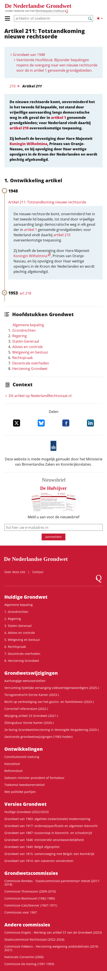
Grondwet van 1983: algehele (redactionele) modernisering (47, 819)
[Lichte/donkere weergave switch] (100, 18)
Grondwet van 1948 (29, 54)
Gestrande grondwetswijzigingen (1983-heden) (38, 737)
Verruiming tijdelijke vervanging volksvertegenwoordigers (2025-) (51, 688)
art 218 (25, 293)
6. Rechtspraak (15, 647)
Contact (37, 572)
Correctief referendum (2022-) (26, 709)
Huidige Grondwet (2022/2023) (26, 812)
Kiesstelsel (12, 764)
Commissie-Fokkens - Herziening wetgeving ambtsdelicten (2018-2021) (51, 948)
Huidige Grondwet (26, 597)
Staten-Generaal (25, 341)
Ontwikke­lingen (23, 749)
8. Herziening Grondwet (21, 661)
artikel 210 (19, 128)
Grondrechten (24, 330)
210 (12, 86)
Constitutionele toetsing (21, 757)
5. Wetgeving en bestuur (22, 640)
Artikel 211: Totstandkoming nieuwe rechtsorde (47, 202)
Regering (19, 335)
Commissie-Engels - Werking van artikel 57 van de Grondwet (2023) (53, 932)
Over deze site (14, 572)
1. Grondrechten (16, 612)
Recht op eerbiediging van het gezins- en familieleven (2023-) (49, 702)
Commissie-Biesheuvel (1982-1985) (29, 898)
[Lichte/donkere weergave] (100, 18)
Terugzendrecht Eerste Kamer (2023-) (31, 695)
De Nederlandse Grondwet (38, 6)
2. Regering (12, 619)
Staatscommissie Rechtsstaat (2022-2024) (34, 939)
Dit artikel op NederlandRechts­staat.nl (40, 395)
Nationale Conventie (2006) (24, 957)
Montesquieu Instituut (50, 11)
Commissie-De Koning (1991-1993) (29, 964)
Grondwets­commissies (31, 873)
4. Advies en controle (19, 633)
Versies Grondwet (25, 804)
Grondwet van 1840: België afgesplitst (31, 847)
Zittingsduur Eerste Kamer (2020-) (29, 723)
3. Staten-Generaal (18, 626)
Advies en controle (27, 346)
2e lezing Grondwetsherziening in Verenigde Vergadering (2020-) (51, 730)
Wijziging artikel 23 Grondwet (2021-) (31, 716)
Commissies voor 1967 (20, 912)
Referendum (13, 771)
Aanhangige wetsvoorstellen (25, 681)
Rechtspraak (22, 357)
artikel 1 (58, 117)
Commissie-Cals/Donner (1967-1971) (30, 905)
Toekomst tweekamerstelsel (24, 785)
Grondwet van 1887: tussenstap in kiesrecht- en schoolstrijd (48, 833)
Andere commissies (27, 924)
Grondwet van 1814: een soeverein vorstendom (38, 861)
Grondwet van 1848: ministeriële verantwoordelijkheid (44, 840)
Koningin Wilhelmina (28, 143)
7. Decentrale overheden (22, 654)
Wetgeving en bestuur (30, 352)
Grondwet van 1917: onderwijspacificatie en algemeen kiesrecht (51, 826)
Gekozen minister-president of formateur (34, 778)
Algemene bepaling (28, 325)
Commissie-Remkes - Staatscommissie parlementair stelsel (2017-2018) (52, 882)
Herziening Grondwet (30, 368)
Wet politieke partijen (20, 792)
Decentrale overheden (30, 363)
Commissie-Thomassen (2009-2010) (30, 891)
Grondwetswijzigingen (31, 673)
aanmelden (53, 537)
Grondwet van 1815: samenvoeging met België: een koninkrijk (49, 854)
